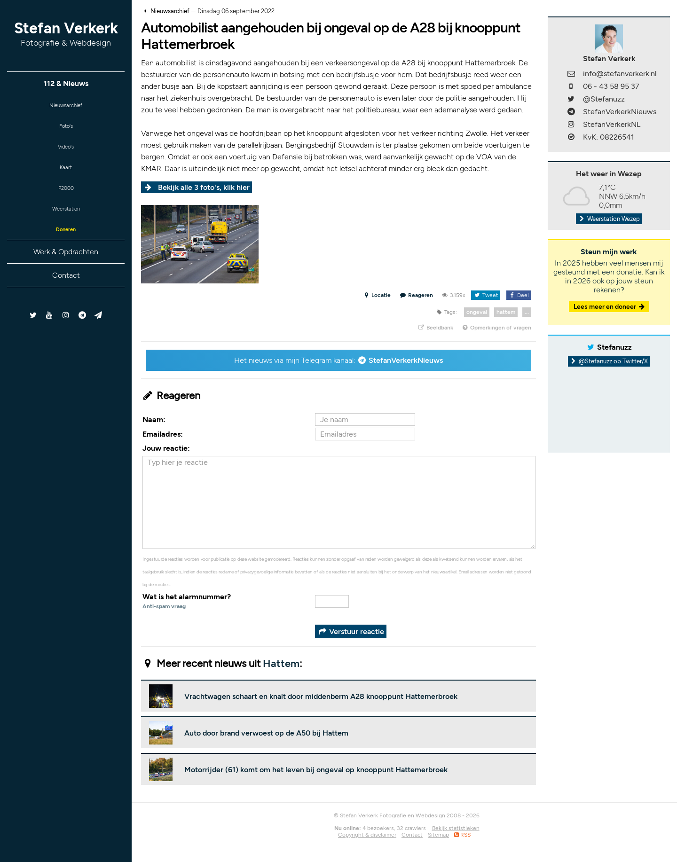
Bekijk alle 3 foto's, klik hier (204, 187)
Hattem (281, 663)
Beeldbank (435, 327)
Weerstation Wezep (609, 218)
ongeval (476, 312)
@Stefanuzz (604, 98)
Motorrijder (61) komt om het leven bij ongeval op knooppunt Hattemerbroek (316, 769)
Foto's (66, 129)
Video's (66, 152)
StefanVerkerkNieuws (406, 360)
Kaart (65, 175)
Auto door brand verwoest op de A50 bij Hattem (266, 733)
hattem (505, 312)
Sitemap (438, 834)
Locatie (377, 295)
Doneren (65, 244)
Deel (519, 295)
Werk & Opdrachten (65, 268)
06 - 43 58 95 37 (611, 86)
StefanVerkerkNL (611, 124)
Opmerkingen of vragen (496, 327)
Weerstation (66, 221)
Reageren (416, 295)
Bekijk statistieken (456, 828)
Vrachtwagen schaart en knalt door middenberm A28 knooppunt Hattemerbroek (320, 696)
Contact (66, 291)
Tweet (485, 295)
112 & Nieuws (66, 83)
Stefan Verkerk (66, 33)
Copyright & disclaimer (367, 834)
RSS (462, 834)
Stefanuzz (614, 347)
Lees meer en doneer (610, 307)
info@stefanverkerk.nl (620, 73)
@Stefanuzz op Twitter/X (609, 361)
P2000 (66, 198)
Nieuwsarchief (66, 106)
